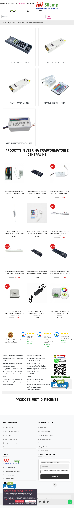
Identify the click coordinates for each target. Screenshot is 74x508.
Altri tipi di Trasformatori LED (19, 143)
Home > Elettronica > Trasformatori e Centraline (27, 22)
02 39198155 (8, 475)
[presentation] (20, 339)
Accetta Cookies (19, 501)
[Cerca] (23, 16)
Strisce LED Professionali (11, 431)
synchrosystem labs (37, 498)
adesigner (50, 498)
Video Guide (7, 447)
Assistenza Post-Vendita (12, 471)
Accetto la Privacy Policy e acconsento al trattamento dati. (56, 470)
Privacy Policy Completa (10, 499)
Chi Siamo (42, 428)
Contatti (32, 3)
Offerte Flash (21, 3)
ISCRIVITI (55, 476)
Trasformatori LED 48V (19, 62)
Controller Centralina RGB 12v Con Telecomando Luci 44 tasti (14, 193)
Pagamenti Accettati (45, 431)
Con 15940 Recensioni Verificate (10, 340)
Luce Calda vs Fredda (10, 439)
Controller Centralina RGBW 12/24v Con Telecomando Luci (37, 232)
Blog (27, 3)
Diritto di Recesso (44, 439)
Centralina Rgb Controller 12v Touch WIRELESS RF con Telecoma (60, 313)
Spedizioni (42, 447)
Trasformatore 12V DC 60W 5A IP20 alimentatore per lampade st (37, 273)
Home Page (7, 22)
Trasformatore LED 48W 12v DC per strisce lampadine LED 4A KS (59, 233)
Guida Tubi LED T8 (9, 428)
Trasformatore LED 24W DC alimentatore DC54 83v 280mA (14, 232)
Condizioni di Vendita (45, 435)
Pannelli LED (7, 435)
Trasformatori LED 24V (54, 62)
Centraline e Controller (54, 103)
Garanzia (41, 443)
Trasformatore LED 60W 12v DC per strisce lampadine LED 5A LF (14, 273)
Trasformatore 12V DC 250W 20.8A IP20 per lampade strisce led (60, 273)
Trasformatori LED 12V (19, 103)
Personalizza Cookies (30, 501)
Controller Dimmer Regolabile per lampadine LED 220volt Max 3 (14, 313)
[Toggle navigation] (40, 11)
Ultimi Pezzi (14, 3)
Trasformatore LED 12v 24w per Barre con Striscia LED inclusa (59, 193)
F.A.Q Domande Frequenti (11, 443)
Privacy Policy (43, 451)
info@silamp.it (9, 467)
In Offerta (7, 3)
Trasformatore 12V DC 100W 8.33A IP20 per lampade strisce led (37, 193)
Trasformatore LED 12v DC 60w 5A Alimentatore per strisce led (37, 313)
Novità (2, 3)
